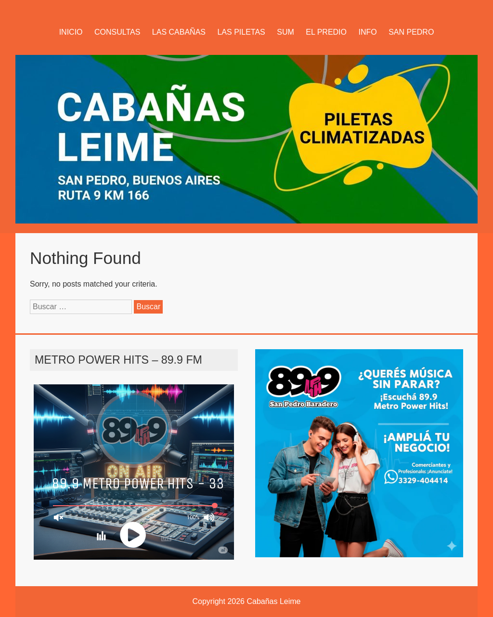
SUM (285, 32)
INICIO (71, 32)
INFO (367, 32)
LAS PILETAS (241, 32)
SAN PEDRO (411, 32)
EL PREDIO (326, 32)
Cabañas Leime (273, 601)
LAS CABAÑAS (179, 32)
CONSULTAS (117, 32)
